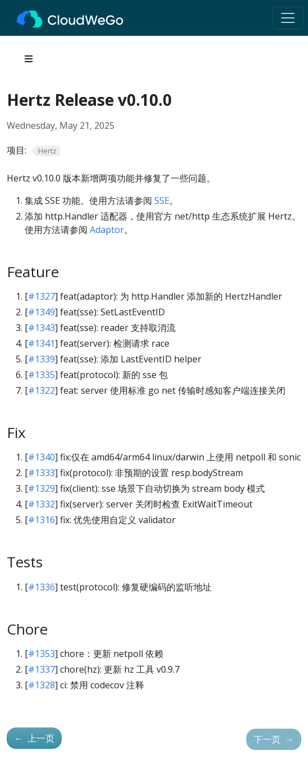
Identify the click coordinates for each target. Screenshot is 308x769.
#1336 (41, 587)
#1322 (41, 390)
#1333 (41, 473)
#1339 (41, 359)
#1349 (41, 312)
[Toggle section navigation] (28, 59)
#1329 (41, 488)
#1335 (41, 375)
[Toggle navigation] (288, 18)
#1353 (41, 653)
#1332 (41, 504)
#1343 (41, 327)
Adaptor (107, 229)
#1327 (41, 296)
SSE (161, 200)
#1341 (41, 343)
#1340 (41, 457)
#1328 (41, 685)
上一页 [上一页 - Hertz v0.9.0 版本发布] (34, 738)
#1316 (41, 520)
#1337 (41, 669)
